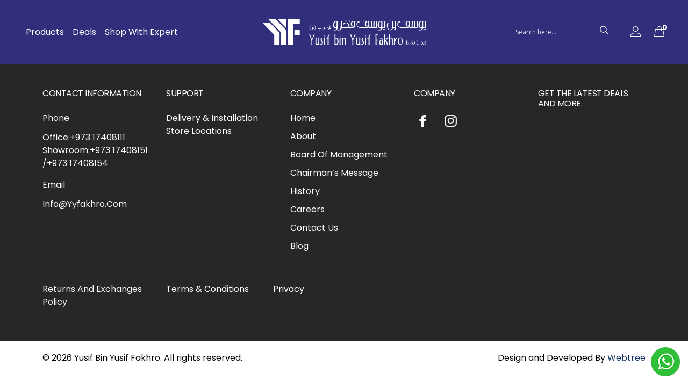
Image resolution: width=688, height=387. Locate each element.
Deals (84, 32)
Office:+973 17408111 (83, 137)
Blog (299, 246)
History (305, 191)
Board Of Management (339, 154)
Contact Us (314, 227)
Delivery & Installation (212, 118)
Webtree (626, 358)
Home (303, 118)
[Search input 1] (553, 31)
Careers (307, 209)
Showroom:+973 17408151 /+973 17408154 (95, 156)
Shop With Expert (141, 32)
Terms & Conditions (207, 289)
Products (45, 32)
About (303, 136)
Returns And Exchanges (92, 289)
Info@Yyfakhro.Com (84, 204)
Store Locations (199, 131)
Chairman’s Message (334, 173)
